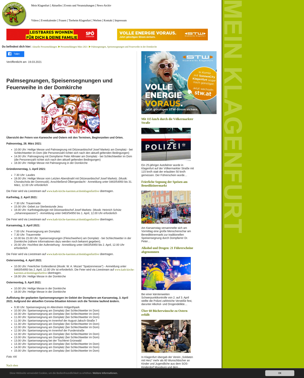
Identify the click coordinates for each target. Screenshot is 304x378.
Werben (97, 20)
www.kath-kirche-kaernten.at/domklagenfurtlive (73, 191)
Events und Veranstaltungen (79, 5)
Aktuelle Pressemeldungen (44, 46)
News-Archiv (104, 5)
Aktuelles (57, 5)
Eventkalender (49, 20)
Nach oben (12, 365)
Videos (35, 20)
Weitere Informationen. (105, 373)
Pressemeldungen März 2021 (74, 46)
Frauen (62, 20)
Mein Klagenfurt (40, 5)
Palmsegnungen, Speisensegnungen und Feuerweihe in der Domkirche (124, 46)
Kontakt (108, 20)
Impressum (121, 20)
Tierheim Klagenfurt (80, 20)
